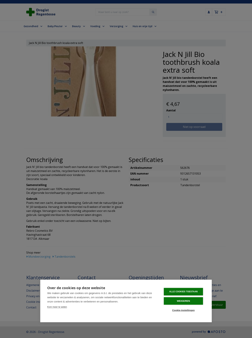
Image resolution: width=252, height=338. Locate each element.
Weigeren (183, 301)
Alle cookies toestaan (183, 291)
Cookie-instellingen (183, 310)
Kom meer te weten (57, 307)
